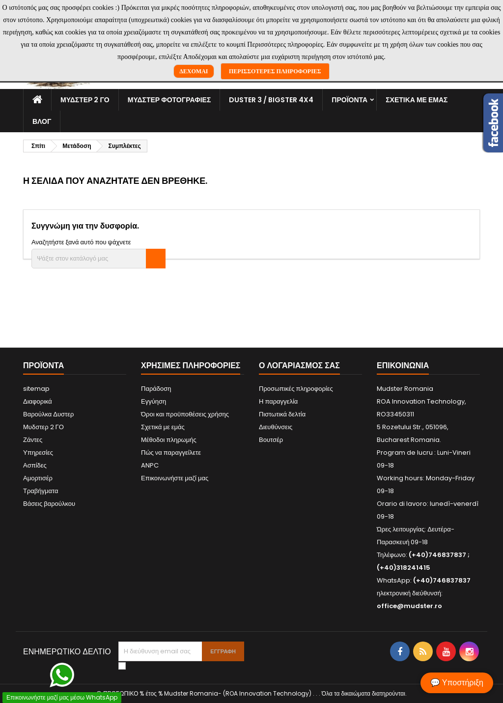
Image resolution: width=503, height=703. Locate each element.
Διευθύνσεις (275, 427)
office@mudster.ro (409, 606)
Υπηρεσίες (38, 452)
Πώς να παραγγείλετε (171, 452)
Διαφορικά (37, 401)
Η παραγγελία (278, 401)
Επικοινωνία (403, 365)
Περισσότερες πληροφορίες (275, 71)
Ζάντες (32, 439)
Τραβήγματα (40, 491)
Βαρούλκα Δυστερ (48, 414)
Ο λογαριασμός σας (299, 365)
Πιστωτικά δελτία (282, 414)
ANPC (150, 465)
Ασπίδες (35, 465)
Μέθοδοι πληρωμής (168, 439)
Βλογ (41, 121)
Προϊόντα (349, 100)
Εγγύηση (153, 401)
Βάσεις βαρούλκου (49, 503)
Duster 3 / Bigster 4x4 (271, 100)
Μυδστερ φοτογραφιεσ (169, 100)
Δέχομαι (193, 71)
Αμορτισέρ (38, 478)
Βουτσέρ (271, 439)
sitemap (36, 388)
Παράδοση (156, 388)
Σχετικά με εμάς (416, 100)
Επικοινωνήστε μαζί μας (174, 478)
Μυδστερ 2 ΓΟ (85, 100)
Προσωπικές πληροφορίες (296, 388)
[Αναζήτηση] (98, 258)
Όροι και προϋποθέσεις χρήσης (185, 414)
